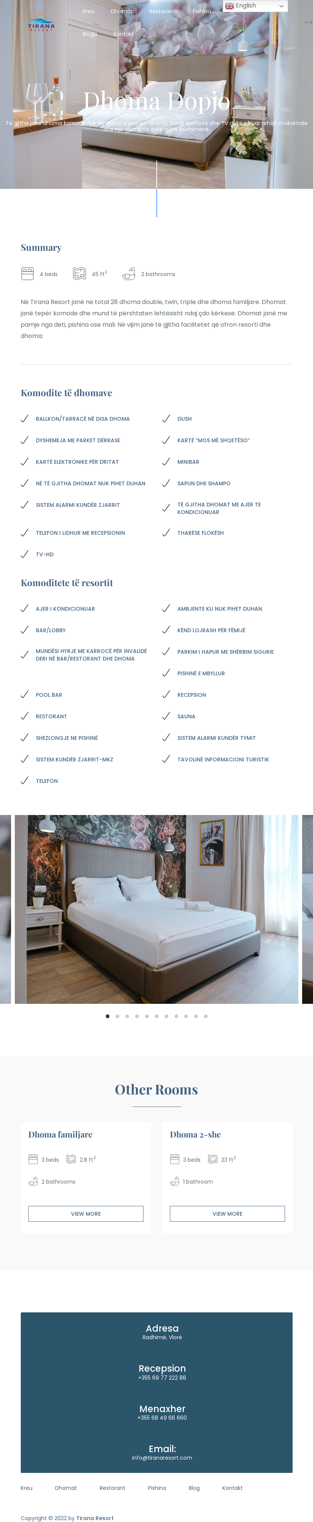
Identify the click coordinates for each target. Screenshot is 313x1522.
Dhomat (122, 11)
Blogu (90, 34)
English (240, 6)
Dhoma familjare (60, 1134)
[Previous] (15, 909)
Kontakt (124, 34)
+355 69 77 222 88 (162, 1378)
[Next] (298, 909)
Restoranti (163, 11)
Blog (194, 1488)
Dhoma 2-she (195, 1134)
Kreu (88, 11)
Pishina (202, 11)
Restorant (112, 1488)
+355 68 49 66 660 (162, 1418)
